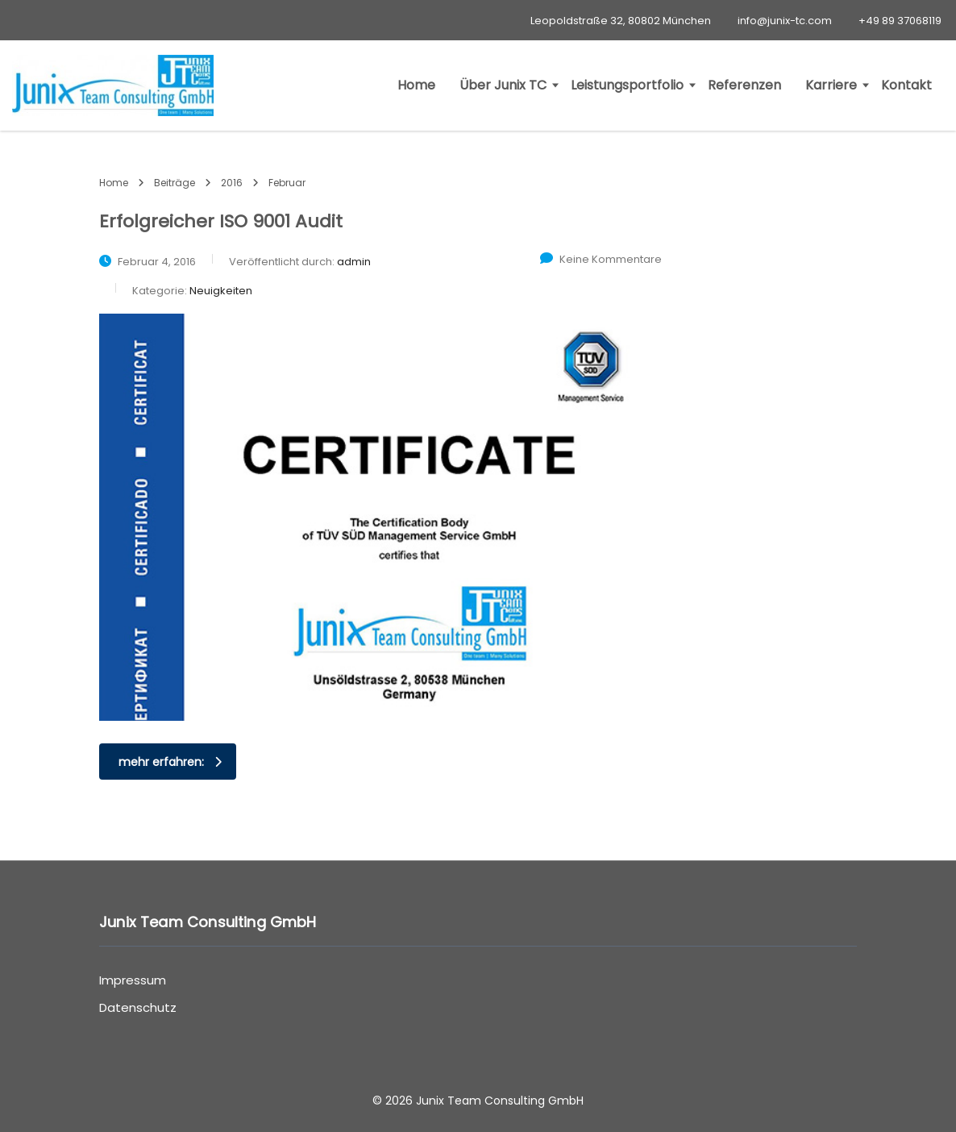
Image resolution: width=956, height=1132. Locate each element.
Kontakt (906, 85)
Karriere (831, 85)
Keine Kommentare (601, 259)
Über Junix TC (503, 85)
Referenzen (744, 85)
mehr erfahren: (170, 762)
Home (416, 85)
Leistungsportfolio (627, 85)
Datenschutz (138, 1007)
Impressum (132, 980)
